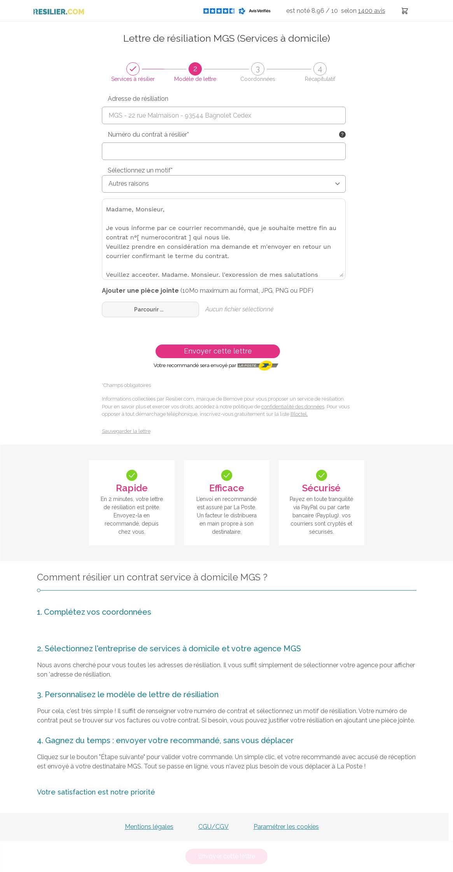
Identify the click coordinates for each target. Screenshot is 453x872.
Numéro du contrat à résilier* (148, 134)
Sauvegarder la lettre (126, 431)
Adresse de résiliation (138, 98)
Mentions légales (149, 826)
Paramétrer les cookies (286, 826)
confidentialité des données (292, 407)
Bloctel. (299, 414)
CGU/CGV (213, 826)
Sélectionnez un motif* (140, 170)
